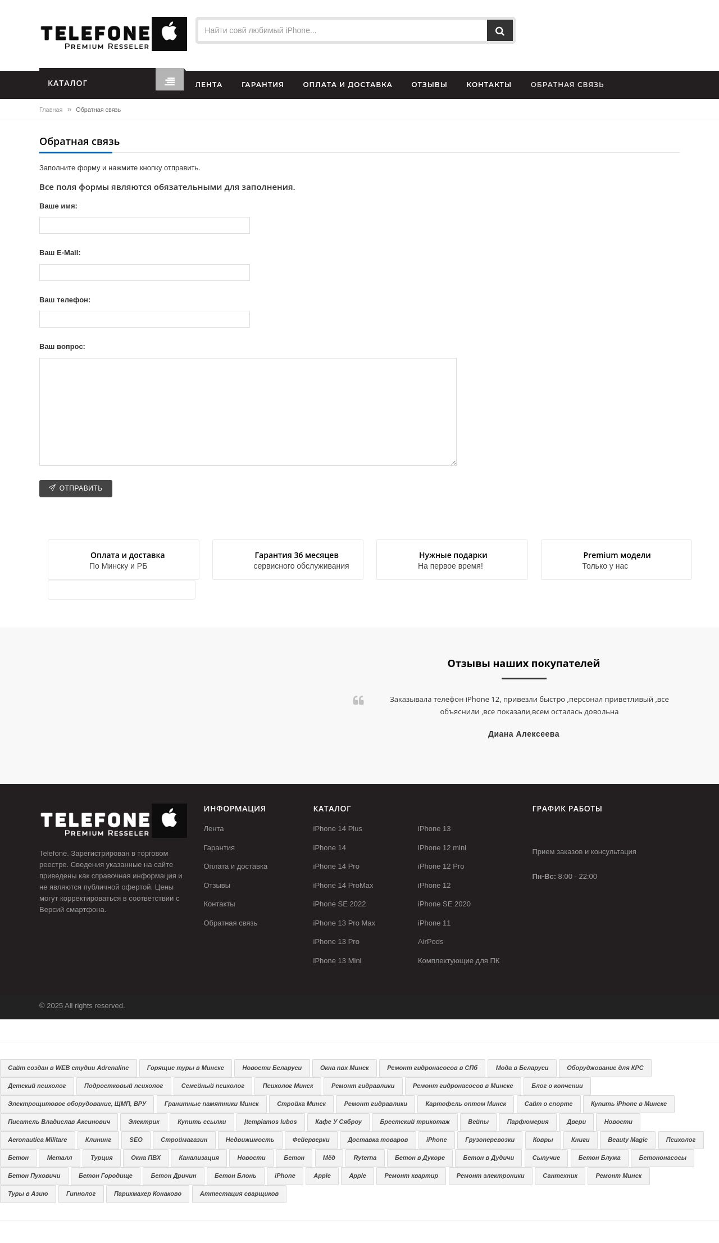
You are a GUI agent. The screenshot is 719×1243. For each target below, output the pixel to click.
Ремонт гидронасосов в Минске (463, 1085)
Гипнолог (80, 1193)
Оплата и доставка (236, 866)
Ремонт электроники (491, 1175)
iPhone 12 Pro (441, 866)
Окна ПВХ (146, 1157)
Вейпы (478, 1121)
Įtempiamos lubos (270, 1121)
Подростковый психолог (123, 1085)
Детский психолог (37, 1085)
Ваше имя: (58, 206)
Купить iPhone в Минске (629, 1103)
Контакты (219, 904)
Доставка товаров (378, 1139)
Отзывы (217, 885)
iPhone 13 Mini (337, 960)
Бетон (18, 1157)
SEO (136, 1139)
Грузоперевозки (490, 1139)
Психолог (681, 1139)
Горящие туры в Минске (185, 1067)
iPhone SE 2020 (444, 904)
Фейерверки (311, 1139)
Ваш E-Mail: (60, 252)
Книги (580, 1139)
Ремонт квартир (411, 1175)
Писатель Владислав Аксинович (59, 1121)
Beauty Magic (628, 1139)
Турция (101, 1157)
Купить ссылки (202, 1121)
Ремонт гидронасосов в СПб (432, 1067)
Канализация (199, 1157)
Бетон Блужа (600, 1157)
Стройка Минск (301, 1103)
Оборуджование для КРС (605, 1067)
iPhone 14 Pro (336, 866)
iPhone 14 (330, 847)
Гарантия (219, 847)
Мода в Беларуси (522, 1067)
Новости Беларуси (272, 1067)
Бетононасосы (662, 1157)
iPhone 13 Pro (336, 941)
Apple (322, 1175)
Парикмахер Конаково (147, 1193)
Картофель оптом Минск (466, 1103)
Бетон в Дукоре (420, 1157)
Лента (214, 828)
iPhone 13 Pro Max (344, 923)
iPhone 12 (434, 885)
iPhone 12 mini (442, 847)
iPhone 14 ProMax (343, 885)
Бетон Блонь (235, 1175)
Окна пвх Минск (344, 1067)
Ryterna (364, 1157)
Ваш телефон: (64, 300)
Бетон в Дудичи (489, 1157)
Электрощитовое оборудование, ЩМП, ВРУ (77, 1103)
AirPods (431, 941)
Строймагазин (184, 1139)
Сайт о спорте (549, 1103)
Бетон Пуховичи (34, 1175)
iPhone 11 (434, 923)
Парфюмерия (528, 1121)
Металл (59, 1157)
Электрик (144, 1121)
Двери (576, 1121)
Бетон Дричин (173, 1175)
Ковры (543, 1139)
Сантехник (560, 1175)
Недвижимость (250, 1139)
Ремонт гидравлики (362, 1085)
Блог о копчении (557, 1085)
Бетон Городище (106, 1175)
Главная (50, 109)
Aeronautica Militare (37, 1139)
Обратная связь (231, 923)
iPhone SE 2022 (339, 904)
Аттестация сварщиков (239, 1193)
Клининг (98, 1139)
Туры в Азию (28, 1193)
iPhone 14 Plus (337, 828)
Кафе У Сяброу (338, 1121)
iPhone (436, 1139)
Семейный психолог (212, 1085)
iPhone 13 (434, 828)
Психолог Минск (288, 1085)
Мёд (329, 1157)
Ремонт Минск (619, 1175)
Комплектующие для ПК (458, 960)
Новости (618, 1121)
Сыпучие (546, 1157)
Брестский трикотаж (414, 1121)
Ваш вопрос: (62, 346)
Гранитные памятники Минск (212, 1103)
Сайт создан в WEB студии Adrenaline (68, 1067)
